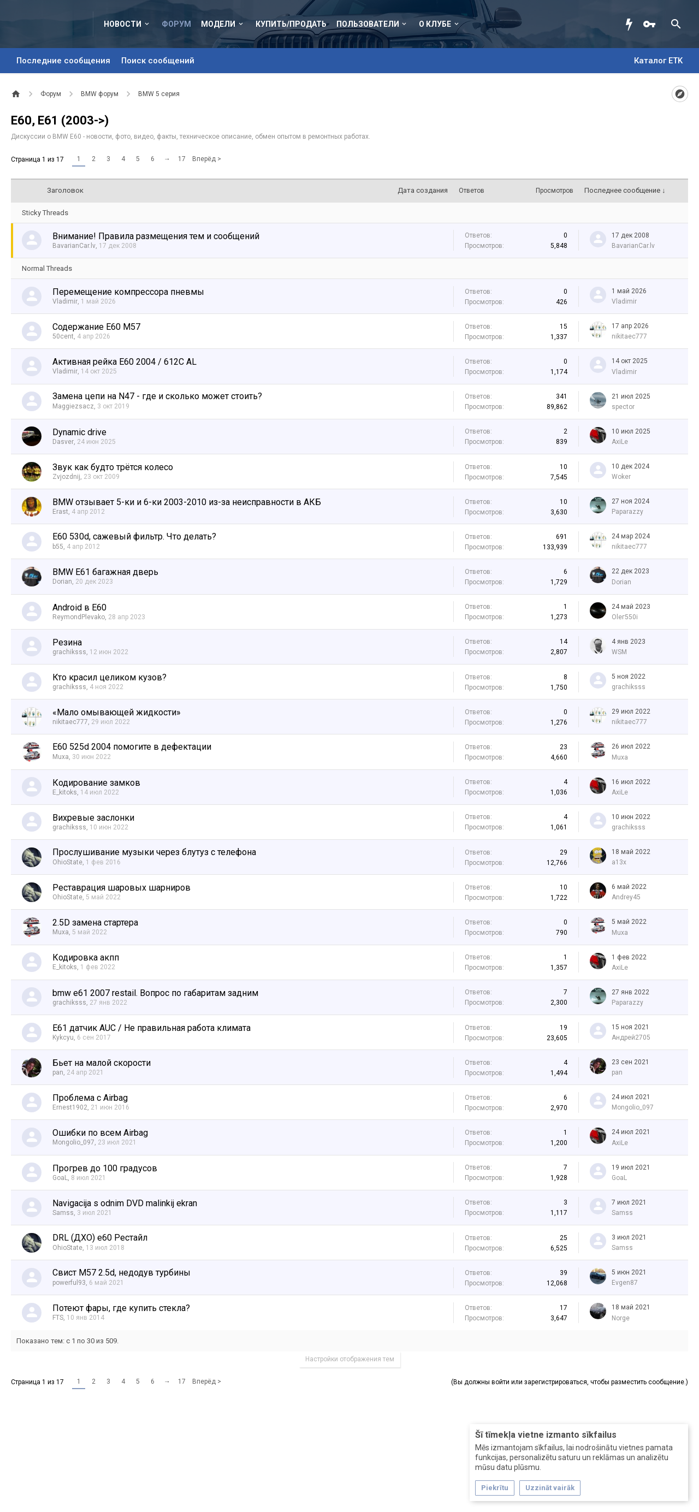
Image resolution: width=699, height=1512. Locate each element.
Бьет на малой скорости (101, 1063)
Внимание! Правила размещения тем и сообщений (155, 236)
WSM (619, 652)
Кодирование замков (96, 783)
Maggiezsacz (73, 406)
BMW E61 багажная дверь (105, 572)
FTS (57, 1317)
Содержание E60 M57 (96, 327)
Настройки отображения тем (349, 1359)
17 (182, 159)
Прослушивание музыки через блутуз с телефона (154, 852)
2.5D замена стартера (95, 922)
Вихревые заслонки (93, 818)
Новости (122, 24)
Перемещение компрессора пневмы (128, 292)
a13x (619, 862)
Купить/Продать (291, 24)
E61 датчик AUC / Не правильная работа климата (151, 1028)
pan (57, 1072)
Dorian (62, 581)
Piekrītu (494, 1488)
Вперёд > (206, 159)
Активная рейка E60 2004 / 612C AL (124, 362)
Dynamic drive (79, 432)
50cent (63, 336)
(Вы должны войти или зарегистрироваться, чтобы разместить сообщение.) (569, 1382)
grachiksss (69, 652)
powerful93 (69, 1282)
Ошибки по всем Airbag (100, 1133)
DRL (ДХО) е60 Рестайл (99, 1237)
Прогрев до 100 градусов (104, 1168)
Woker (621, 477)
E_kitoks (64, 792)
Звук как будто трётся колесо (112, 467)
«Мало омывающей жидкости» (116, 712)
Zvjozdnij (66, 477)
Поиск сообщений (157, 61)
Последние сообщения (63, 61)
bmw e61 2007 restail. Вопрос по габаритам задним (155, 993)
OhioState (67, 862)
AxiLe (620, 442)
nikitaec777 (629, 336)
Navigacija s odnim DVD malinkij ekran (124, 1203)
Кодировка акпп (85, 957)
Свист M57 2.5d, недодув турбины (121, 1272)
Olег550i (625, 617)
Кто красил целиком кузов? (109, 677)
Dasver (63, 442)
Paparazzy (627, 511)
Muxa (60, 757)
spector (623, 407)
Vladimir (65, 301)
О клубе (435, 24)
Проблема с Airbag (90, 1098)
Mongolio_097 (633, 1107)
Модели (218, 24)
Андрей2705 (631, 1037)
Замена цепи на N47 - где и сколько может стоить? (157, 396)
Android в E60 (79, 607)
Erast (60, 511)
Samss (63, 1213)
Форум (176, 24)
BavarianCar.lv (74, 246)
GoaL (60, 1178)
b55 (57, 546)
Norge (621, 1318)
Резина (67, 642)
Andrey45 (626, 897)
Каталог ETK (658, 61)
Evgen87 (625, 1282)
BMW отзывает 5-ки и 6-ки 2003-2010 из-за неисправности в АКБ (186, 502)
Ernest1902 (69, 1107)
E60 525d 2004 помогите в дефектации (131, 747)
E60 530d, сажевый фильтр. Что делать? (134, 536)
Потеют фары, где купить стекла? (121, 1308)
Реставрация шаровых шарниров (121, 887)
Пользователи (367, 24)
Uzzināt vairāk (549, 1488)
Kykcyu (63, 1037)
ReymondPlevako (78, 617)
